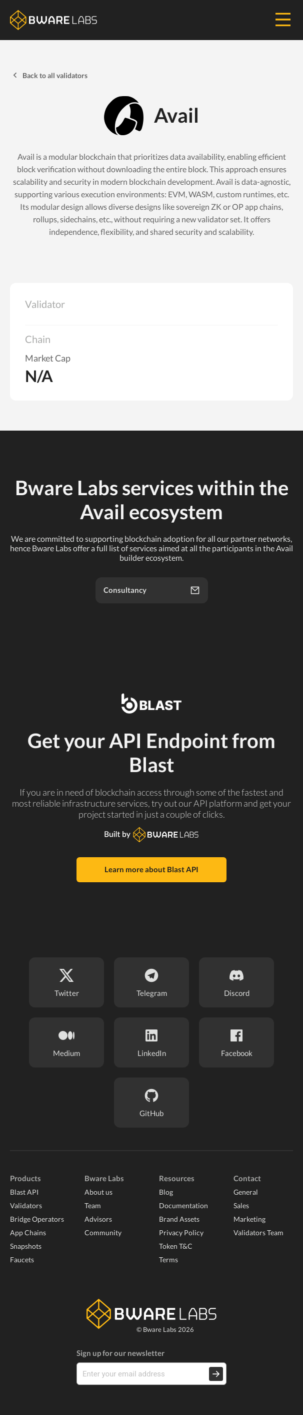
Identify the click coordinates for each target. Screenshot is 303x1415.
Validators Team (259, 1232)
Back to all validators (49, 75)
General (246, 1192)
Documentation (183, 1205)
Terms (168, 1259)
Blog (166, 1192)
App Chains (28, 1232)
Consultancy (152, 590)
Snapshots (26, 1246)
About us (98, 1192)
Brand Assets (179, 1219)
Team (92, 1205)
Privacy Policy (181, 1232)
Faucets (22, 1259)
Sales (241, 1205)
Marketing (250, 1219)
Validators (26, 1205)
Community (103, 1232)
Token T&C (175, 1246)
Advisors (98, 1219)
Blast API (24, 1192)
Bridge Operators (37, 1219)
